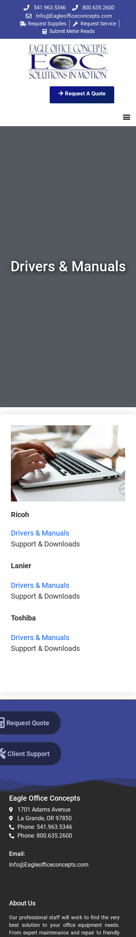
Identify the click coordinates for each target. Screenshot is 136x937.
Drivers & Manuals (40, 533)
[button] (126, 117)
